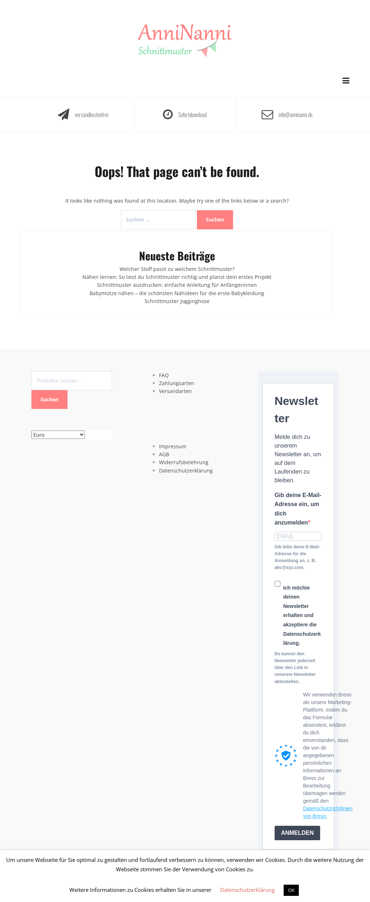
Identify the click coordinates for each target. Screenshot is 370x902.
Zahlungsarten (176, 383)
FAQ (164, 375)
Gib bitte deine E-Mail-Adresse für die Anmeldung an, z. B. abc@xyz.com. (297, 557)
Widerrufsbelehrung (183, 462)
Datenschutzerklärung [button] (247, 889)
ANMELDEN (297, 833)
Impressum (172, 446)
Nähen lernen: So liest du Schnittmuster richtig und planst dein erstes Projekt (176, 276)
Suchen (49, 399)
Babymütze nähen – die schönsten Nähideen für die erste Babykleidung (177, 293)
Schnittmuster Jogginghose (177, 301)
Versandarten (175, 391)
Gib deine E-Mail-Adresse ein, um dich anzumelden (298, 509)
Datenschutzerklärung (186, 470)
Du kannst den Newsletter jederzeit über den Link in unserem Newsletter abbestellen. (295, 667)
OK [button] (291, 890)
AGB (164, 454)
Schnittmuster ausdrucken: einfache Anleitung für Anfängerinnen (177, 284)
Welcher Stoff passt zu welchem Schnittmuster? (177, 269)
